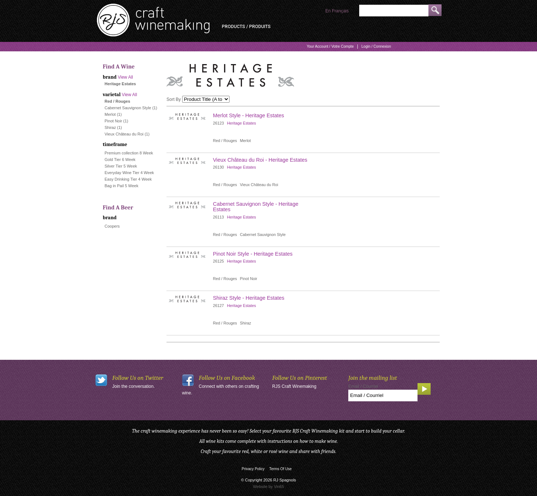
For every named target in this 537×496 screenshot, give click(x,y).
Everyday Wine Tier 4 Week (129, 172)
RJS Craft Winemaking (294, 386)
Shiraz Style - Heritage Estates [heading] (249, 298)
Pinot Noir (113, 121)
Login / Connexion (376, 46)
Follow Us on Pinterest (299, 377)
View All (125, 77)
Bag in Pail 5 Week (121, 186)
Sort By (173, 99)
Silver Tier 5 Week (121, 166)
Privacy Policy (253, 469)
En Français (337, 10)
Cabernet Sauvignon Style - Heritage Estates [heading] (255, 206)
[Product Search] (393, 10)
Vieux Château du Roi (124, 134)
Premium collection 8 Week (129, 153)
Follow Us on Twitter (137, 377)
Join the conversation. (133, 386)
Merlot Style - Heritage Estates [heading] (248, 115)
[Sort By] (206, 99)
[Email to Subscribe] (383, 395)
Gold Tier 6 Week (120, 159)
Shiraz (110, 127)
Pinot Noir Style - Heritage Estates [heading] (253, 254)
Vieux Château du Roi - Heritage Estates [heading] (260, 160)
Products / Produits (246, 26)
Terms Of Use (280, 469)
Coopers (112, 226)
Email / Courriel (363, 386)
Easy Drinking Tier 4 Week (128, 179)
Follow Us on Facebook (227, 377)
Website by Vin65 (268, 486)
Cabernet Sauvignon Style (128, 108)
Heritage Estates (241, 123)
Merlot (110, 114)
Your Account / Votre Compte (330, 46)
